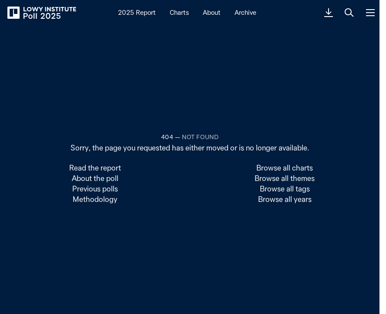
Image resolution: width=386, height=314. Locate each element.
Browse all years (285, 199)
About (212, 12)
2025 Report (137, 12)
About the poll (95, 178)
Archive (245, 12)
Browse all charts (284, 167)
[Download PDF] (328, 12)
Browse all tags (285, 188)
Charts (179, 12)
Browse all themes (285, 178)
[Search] (349, 12)
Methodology (95, 199)
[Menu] (370, 12)
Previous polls (95, 188)
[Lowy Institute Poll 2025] (41, 13)
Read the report (95, 167)
